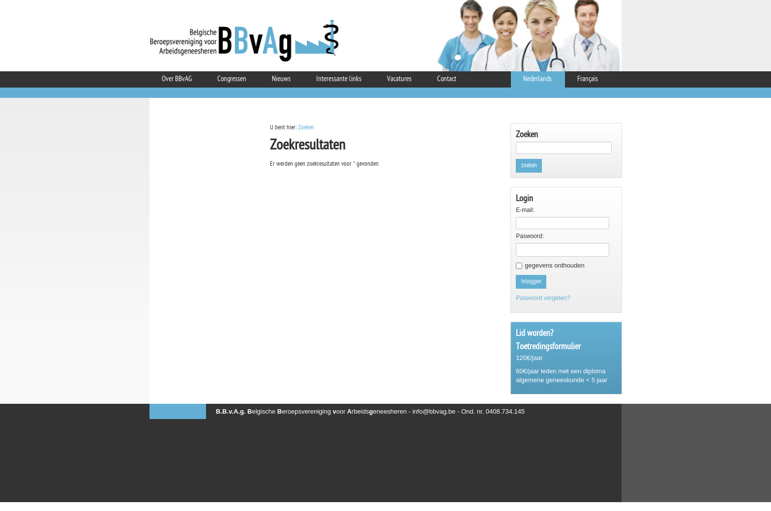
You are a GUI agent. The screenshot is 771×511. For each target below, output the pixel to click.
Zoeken (306, 127)
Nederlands (537, 79)
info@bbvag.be (434, 411)
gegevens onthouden (554, 265)
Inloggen (531, 281)
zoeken (529, 165)
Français (587, 79)
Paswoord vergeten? (543, 298)
